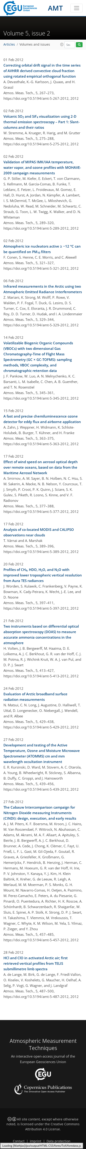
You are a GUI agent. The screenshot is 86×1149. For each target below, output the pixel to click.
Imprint (35, 1141)
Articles (9, 44)
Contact (19, 1141)
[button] (62, 44)
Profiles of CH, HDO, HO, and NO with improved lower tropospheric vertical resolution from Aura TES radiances (42, 575)
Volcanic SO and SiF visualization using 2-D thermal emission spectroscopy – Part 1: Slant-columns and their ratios (41, 122)
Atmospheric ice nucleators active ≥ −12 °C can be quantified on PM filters (42, 249)
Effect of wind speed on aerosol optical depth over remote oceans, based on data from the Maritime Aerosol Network (40, 467)
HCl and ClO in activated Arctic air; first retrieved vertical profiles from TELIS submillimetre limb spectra (35, 963)
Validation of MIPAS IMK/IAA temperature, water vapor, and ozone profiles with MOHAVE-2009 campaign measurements (42, 167)
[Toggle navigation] (76, 8)
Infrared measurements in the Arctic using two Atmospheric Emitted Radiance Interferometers (42, 289)
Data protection (58, 1141)
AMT (55, 8)
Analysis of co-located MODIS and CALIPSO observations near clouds (38, 532)
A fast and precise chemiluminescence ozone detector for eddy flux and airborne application (42, 419)
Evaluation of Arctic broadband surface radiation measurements (35, 697)
